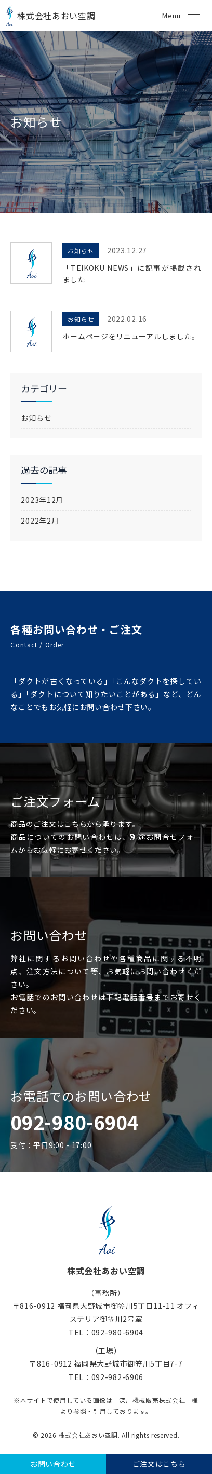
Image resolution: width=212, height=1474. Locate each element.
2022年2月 (40, 520)
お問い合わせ (53, 1463)
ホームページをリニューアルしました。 (131, 336)
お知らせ (81, 250)
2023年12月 (42, 500)
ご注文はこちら (159, 1463)
